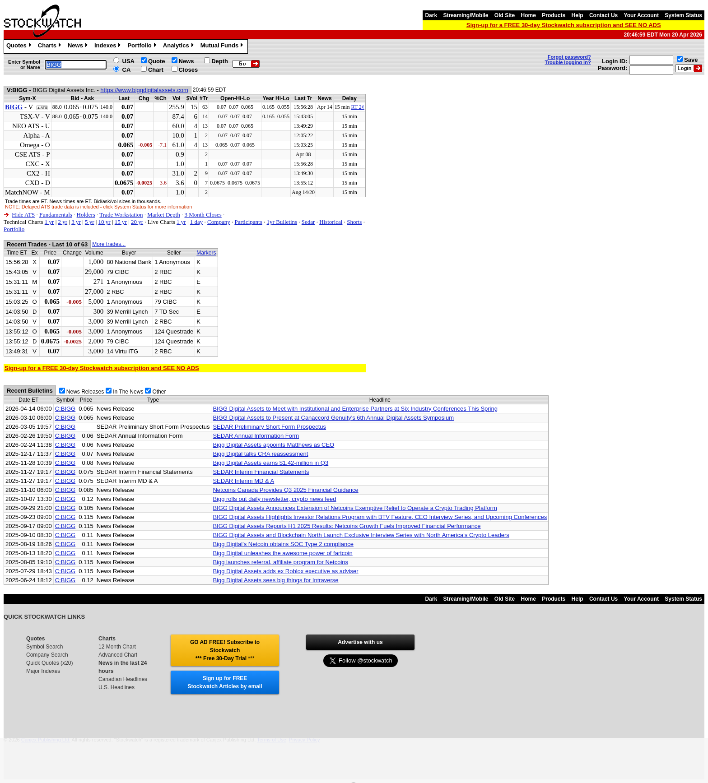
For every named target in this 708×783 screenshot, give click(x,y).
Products (553, 15)
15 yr (121, 221)
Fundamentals (55, 214)
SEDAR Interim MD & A (243, 480)
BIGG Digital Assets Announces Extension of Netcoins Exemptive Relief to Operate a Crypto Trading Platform (355, 508)
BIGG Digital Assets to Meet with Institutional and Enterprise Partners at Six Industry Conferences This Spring (355, 408)
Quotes (19, 46)
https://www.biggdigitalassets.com (144, 90)
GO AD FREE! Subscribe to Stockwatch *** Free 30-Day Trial (225, 650)
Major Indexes (43, 671)
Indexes (108, 46)
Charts (50, 46)
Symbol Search (44, 647)
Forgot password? (569, 57)
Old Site (504, 15)
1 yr (49, 221)
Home (528, 15)
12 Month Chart (117, 647)
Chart (155, 69)
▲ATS (42, 108)
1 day (196, 221)
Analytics (179, 46)
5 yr (89, 221)
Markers (206, 253)
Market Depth (163, 214)
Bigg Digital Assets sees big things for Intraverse (275, 580)
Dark (431, 15)
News (79, 46)
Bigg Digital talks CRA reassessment (260, 453)
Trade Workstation (121, 214)
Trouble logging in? (568, 62)
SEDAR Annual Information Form (256, 435)
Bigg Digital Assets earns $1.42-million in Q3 (270, 462)
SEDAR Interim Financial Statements (261, 471)
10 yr (104, 221)
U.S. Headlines (116, 687)
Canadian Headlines (122, 679)
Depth (219, 61)
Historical (330, 221)
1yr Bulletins (282, 221)
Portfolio (142, 46)
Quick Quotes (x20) (49, 663)
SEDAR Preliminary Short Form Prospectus (269, 426)
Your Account (641, 15)
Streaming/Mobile (465, 15)
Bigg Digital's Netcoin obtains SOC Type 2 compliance (283, 544)
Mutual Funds (223, 46)
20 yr (137, 221)
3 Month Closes (202, 214)
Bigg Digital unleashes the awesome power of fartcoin (282, 553)
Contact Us (603, 15)
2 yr (62, 221)
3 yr (76, 221)
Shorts (354, 221)
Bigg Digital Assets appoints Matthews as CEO (273, 444)
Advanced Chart (117, 655)
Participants (248, 221)
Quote (156, 61)
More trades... (109, 244)
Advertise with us (360, 642)
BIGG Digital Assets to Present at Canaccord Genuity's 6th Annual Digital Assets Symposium (333, 417)
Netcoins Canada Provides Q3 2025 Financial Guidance (285, 489)
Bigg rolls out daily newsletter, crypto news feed (274, 499)
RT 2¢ (357, 107)
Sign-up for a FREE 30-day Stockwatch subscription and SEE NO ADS (563, 25)
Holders (86, 214)
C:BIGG (65, 408)
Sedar (308, 221)
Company (218, 221)
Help (577, 15)
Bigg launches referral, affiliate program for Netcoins (280, 562)
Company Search (47, 655)
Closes (188, 69)
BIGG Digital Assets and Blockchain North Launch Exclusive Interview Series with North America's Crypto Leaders (361, 535)
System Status (683, 15)
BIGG (14, 107)
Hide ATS (23, 214)
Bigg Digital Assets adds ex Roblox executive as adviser (285, 571)
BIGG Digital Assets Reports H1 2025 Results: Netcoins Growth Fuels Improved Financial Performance (346, 526)
